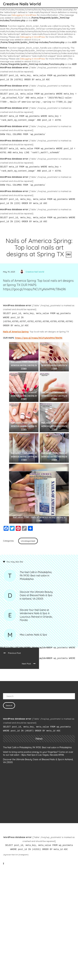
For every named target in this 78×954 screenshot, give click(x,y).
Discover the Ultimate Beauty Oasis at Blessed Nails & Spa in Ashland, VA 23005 (38, 761)
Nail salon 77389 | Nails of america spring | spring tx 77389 (24, 365)
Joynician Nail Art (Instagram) (16, 854)
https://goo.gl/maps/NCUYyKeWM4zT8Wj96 (38, 338)
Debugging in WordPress (23, 15)
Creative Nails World (22, 4)
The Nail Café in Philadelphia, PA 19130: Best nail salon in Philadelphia (37, 747)
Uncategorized (28, 541)
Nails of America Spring (16, 331)
